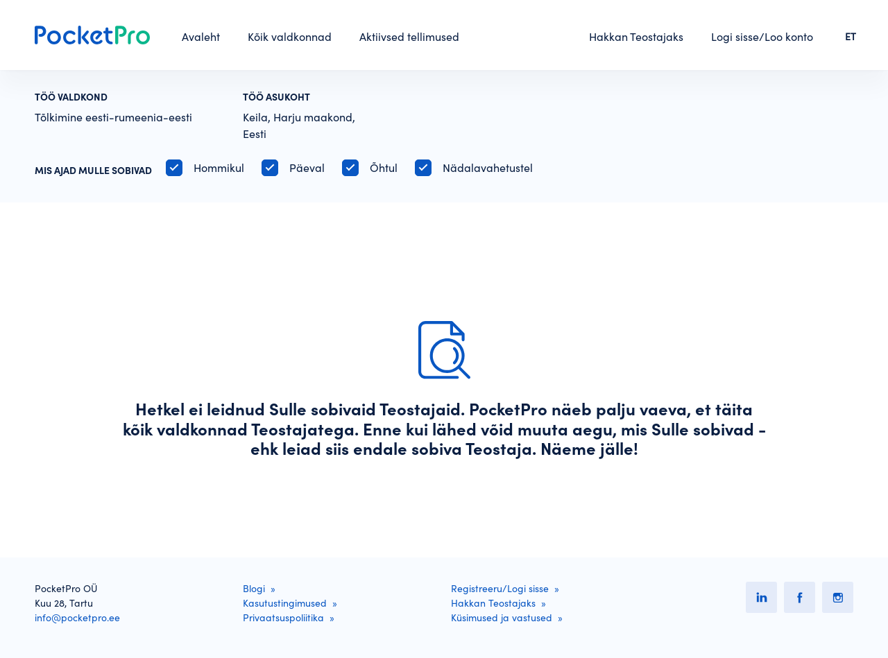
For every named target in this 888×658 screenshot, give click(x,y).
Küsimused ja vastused (501, 618)
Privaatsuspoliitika (283, 618)
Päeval (307, 168)
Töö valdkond (71, 97)
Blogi (254, 588)
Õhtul (384, 168)
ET (850, 37)
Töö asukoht (276, 97)
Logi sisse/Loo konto (762, 37)
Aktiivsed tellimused (409, 37)
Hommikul (219, 168)
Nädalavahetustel (488, 168)
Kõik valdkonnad (290, 37)
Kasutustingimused (285, 603)
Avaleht (201, 37)
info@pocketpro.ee (77, 618)
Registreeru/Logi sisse (500, 588)
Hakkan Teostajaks (636, 37)
